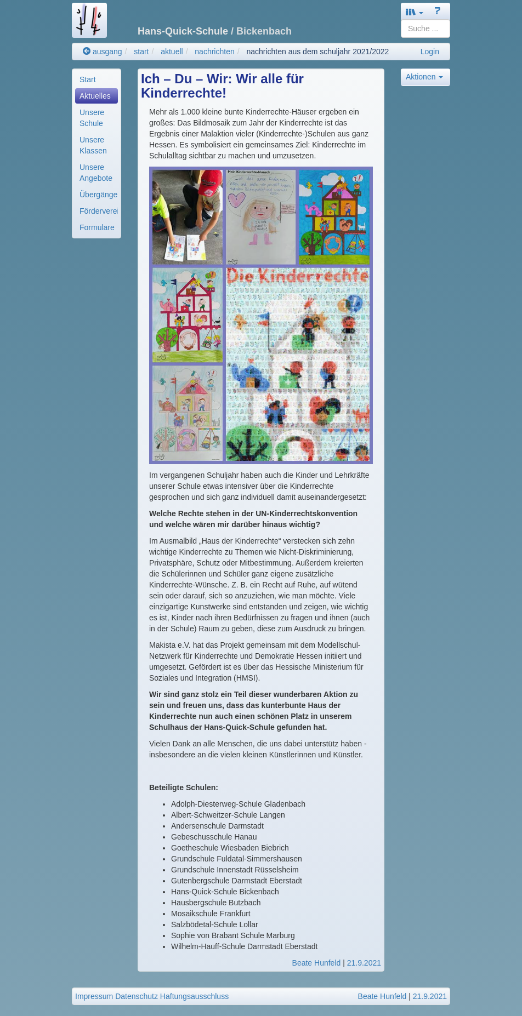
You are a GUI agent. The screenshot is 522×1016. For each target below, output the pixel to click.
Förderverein (99, 211)
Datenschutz (136, 996)
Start (88, 79)
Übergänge (98, 194)
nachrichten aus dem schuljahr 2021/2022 (317, 51)
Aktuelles (95, 96)
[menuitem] (96, 79)
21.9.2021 (364, 962)
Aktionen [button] (424, 76)
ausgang (102, 51)
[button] (414, 11)
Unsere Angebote (96, 172)
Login (430, 51)
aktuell (172, 51)
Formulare (97, 227)
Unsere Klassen (93, 145)
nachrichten (214, 51)
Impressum (94, 996)
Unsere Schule (92, 118)
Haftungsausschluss (194, 996)
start (141, 51)
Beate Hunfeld (316, 962)
